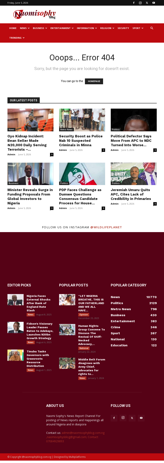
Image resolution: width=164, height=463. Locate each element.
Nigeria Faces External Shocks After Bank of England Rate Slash (38, 303)
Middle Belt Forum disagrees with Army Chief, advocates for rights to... (91, 368)
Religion (107, 28)
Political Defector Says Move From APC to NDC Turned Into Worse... (131, 140)
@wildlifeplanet (106, 227)
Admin (11, 154)
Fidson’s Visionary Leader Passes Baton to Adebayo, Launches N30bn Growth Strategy (40, 332)
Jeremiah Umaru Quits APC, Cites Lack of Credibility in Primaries (131, 194)
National (83, 349)
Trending (17, 37)
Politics (116, 129)
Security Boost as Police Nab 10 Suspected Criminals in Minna (81, 140)
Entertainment (62, 28)
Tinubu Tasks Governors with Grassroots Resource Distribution (38, 360)
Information (87, 28)
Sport (138, 28)
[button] (152, 28)
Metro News (66, 129)
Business (40, 28)
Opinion (83, 314)
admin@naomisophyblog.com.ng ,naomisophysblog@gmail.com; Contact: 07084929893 (75, 439)
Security (123, 28)
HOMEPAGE (94, 81)
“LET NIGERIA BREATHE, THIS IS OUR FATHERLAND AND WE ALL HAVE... (91, 303)
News (25, 28)
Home (12, 28)
